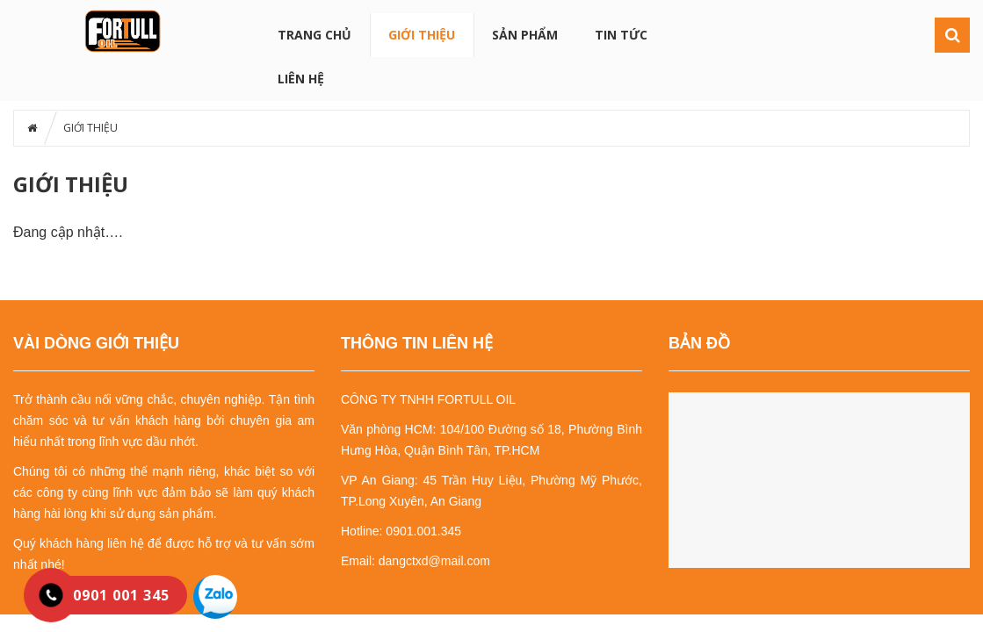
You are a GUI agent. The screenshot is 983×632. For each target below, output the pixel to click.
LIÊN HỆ (301, 78)
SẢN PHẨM (525, 34)
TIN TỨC (621, 34)
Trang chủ (314, 34)
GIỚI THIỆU (421, 34)
